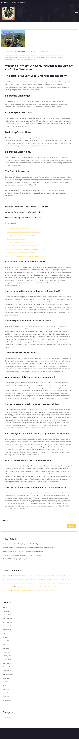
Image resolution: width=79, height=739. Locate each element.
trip (19, 60)
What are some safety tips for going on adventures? (22, 242)
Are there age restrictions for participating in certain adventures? (26, 249)
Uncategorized (43, 51)
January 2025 (7, 659)
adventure (8, 55)
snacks (15, 60)
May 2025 (6, 644)
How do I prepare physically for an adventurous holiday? (23, 246)
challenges (28, 55)
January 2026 (7, 615)
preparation (60, 57)
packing (41, 57)
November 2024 (7, 667)
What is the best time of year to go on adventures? (21, 252)
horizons (25, 57)
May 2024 (6, 689)
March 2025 (6, 652)
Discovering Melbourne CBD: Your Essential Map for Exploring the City (23, 555)
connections (41, 55)
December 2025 (7, 618)
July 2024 (5, 682)
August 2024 (6, 678)
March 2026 (6, 607)
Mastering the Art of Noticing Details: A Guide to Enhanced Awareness (23, 551)
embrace (48, 55)
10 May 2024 (8, 51)
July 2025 (5, 637)
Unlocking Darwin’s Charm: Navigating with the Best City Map (20, 544)
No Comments (32, 51)
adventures (15, 55)
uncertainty (24, 60)
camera (22, 55)
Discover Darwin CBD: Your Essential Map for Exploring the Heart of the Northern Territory (28, 547)
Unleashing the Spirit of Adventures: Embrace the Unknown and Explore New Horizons (36, 67)
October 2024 (7, 670)
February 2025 (7, 656)
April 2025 (6, 648)
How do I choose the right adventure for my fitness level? (23, 232)
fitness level (8, 57)
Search (5, 520)
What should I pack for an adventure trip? (19, 228)
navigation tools (33, 57)
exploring (54, 55)
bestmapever (21, 51)
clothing (34, 55)
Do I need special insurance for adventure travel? (21, 235)
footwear (15, 57)
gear (20, 57)
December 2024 (7, 663)
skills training (9, 60)
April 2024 (6, 693)
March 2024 (6, 697)
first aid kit (61, 55)
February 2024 (7, 700)
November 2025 (7, 622)
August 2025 (6, 633)
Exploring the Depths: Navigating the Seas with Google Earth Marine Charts (34, 591)
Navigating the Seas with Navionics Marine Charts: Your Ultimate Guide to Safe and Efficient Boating (42, 575)
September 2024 (8, 674)
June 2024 (6, 685)
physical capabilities (50, 57)
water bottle (32, 60)
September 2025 (8, 630)
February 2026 (7, 611)
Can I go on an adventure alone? (16, 239)
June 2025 (6, 641)
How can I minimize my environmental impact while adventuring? (25, 256)
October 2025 (7, 626)
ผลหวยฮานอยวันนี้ (8, 587)
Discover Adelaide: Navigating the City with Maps (17, 559)
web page (5, 579)
